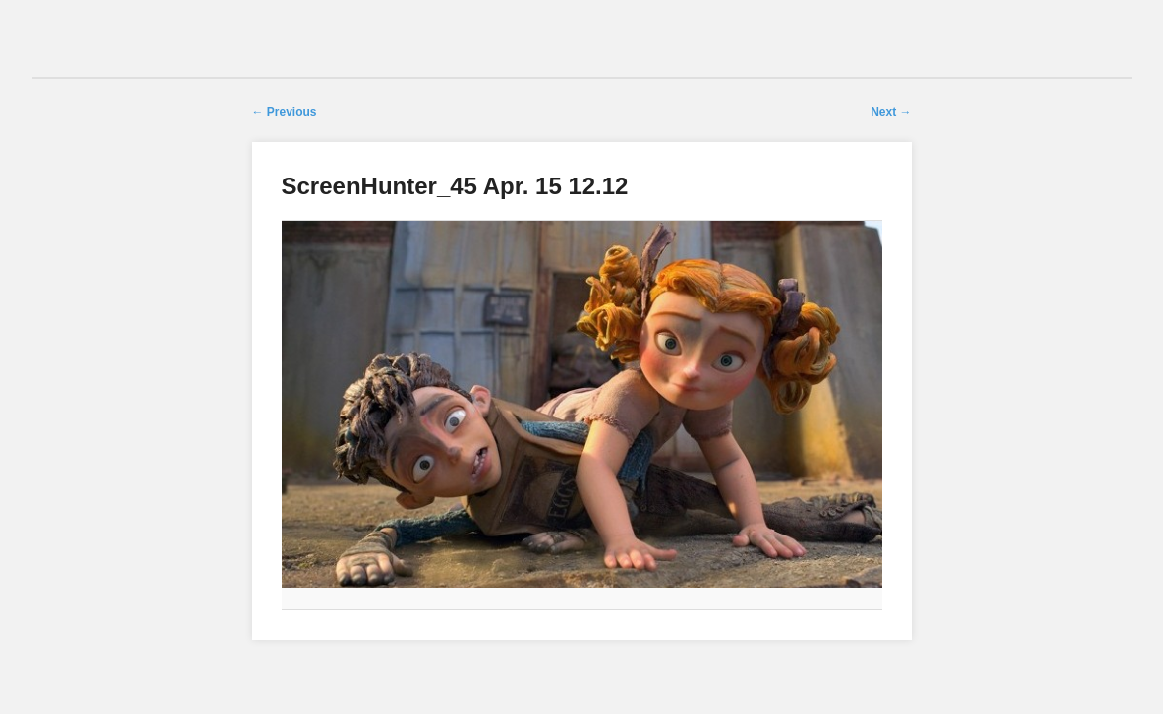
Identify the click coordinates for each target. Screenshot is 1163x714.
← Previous (284, 112)
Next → (891, 112)
